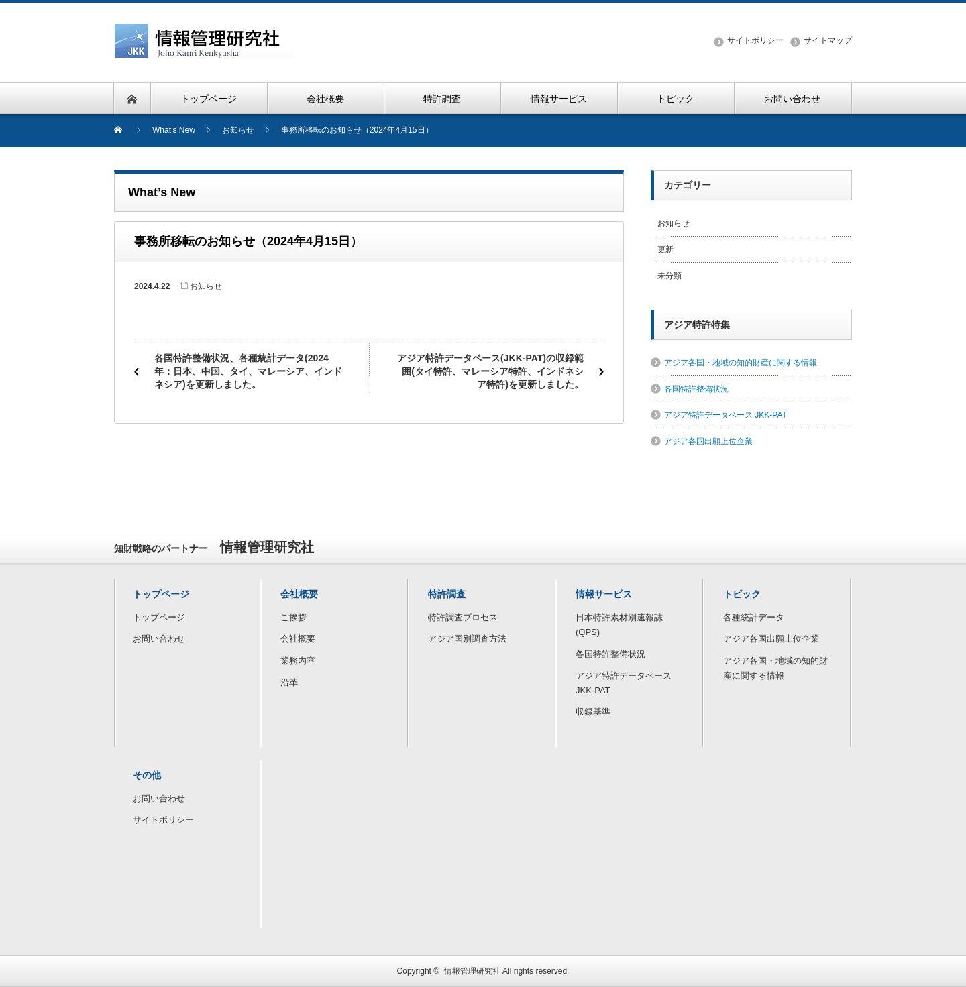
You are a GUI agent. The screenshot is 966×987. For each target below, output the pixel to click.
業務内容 (297, 661)
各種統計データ (753, 617)
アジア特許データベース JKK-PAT (725, 415)
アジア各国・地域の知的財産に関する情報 (740, 362)
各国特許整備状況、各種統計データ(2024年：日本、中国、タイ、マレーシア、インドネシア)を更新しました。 (248, 371)
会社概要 (297, 639)
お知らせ (206, 286)
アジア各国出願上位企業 (708, 441)
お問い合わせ (159, 639)
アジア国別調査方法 (467, 639)
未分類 (669, 275)
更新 (665, 249)
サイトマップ (828, 40)
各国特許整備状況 (696, 389)
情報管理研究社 (472, 971)
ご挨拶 (293, 617)
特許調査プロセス (463, 617)
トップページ (159, 617)
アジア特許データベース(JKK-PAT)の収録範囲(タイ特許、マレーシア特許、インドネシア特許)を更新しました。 (490, 371)
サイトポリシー (755, 40)
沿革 (289, 682)
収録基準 (593, 712)
